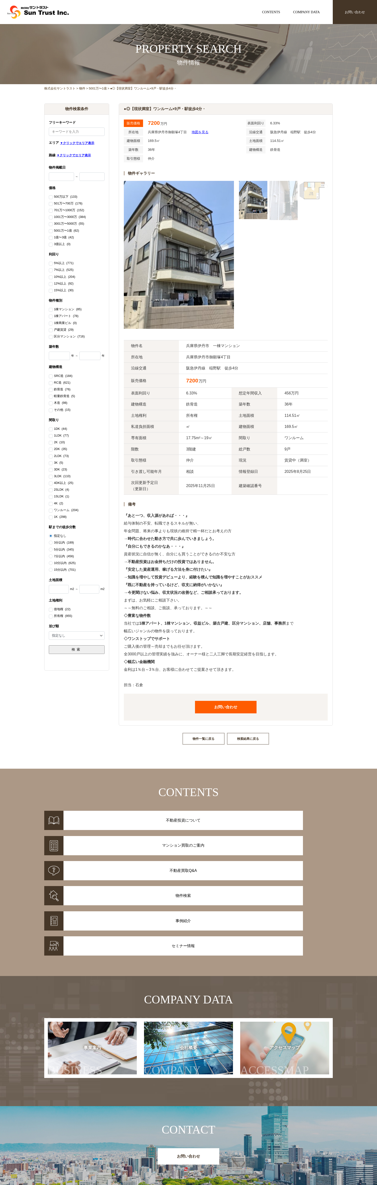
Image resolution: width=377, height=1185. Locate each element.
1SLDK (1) (61, 496)
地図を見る (200, 132)
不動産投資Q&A (200, 1154)
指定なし (60, 536)
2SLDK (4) (61, 490)
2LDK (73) (61, 456)
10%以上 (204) (64, 277)
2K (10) (59, 442)
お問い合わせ (355, 12)
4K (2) (58, 503)
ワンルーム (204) (66, 510)
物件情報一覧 (156, 1141)
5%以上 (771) (63, 263)
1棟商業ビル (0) (65, 323)
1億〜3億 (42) (64, 237)
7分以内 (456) (64, 556)
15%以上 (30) (63, 290)
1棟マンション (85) (68, 309)
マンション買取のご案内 (206, 1148)
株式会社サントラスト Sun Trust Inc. (83, 1130)
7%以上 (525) (63, 270)
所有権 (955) (63, 616)
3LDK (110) (62, 476)
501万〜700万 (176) (68, 204)
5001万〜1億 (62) (66, 231)
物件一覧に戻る (203, 739)
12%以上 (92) (63, 284)
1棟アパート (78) (66, 316)
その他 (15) (62, 410)
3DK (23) (60, 470)
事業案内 (75, 982)
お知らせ (254, 1141)
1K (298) (60, 517)
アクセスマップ (284, 982)
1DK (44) (60, 429)
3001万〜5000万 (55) (69, 224)
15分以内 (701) (64, 570)
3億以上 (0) (62, 244)
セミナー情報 (258, 1148)
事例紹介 (152, 1148)
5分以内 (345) (64, 549)
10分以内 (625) (64, 563)
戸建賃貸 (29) (64, 330)
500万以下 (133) (65, 197)
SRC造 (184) (63, 376)
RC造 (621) (62, 383)
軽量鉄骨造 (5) (64, 396)
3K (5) (58, 463)
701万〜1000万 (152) (69, 210)
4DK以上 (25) (63, 483)
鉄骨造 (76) (62, 389)
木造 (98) (60, 403)
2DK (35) (60, 449)
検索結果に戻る (248, 739)
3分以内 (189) (64, 543)
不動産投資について (203, 1141)
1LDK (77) (61, 436)
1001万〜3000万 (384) (70, 217)
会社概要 (177, 982)
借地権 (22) (62, 609)
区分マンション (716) (69, 337)
